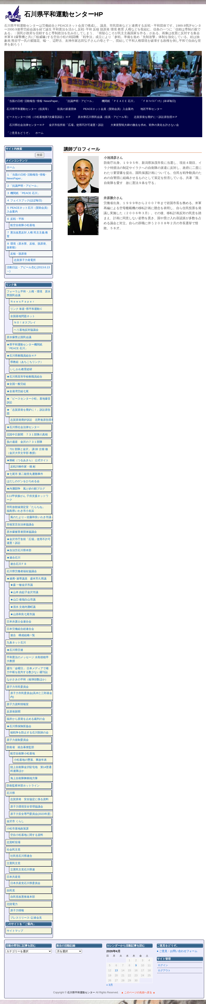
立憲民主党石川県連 (22, 869)
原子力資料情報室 (18, 704)
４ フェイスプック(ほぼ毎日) (24, 200)
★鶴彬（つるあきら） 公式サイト (28, 460)
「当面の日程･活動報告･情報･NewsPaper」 (34, 101)
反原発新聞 (13, 711)
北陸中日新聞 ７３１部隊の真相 (27, 434)
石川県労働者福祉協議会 (22, 571)
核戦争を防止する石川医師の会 (29, 732)
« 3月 (109, 984)
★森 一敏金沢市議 (21, 584)
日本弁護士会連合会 (19, 621)
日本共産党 (13, 876)
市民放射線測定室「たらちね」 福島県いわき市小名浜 (28, 508)
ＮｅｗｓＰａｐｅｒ (22, 301)
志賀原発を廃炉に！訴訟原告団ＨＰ (156, 117)
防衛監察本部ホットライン (23, 785)
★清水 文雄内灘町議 (23, 606)
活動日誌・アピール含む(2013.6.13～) (28, 269)
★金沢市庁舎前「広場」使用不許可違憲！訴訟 (28, 541)
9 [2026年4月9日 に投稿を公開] (136, 965)
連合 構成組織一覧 (22, 635)
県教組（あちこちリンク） (26, 361)
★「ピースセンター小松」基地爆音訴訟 (28, 400)
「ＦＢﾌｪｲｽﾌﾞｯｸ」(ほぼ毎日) (158, 101)
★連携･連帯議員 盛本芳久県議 (26, 578)
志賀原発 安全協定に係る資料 (29, 799)
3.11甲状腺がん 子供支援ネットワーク (27, 497)
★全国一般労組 (16, 383)
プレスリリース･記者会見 (26, 917)
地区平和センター (150, 109)
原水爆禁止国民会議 (19, 337)
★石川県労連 (15, 649)
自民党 (11, 890)
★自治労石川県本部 (19, 550)
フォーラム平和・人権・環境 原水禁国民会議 (28, 293)
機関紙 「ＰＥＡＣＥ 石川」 (117, 101)
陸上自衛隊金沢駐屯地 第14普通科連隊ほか (31, 769)
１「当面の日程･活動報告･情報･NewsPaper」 (27, 176)
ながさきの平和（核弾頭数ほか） (27, 679)
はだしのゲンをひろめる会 (23, 481)
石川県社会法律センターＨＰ (26, 124)
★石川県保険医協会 (19, 726)
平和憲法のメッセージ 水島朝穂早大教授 (28, 659)
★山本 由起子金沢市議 (24, 592)
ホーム (39, 132)
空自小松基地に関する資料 (26, 834)
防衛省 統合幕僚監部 (20, 747)
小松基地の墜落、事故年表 (30, 759)
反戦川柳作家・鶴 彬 (23, 466)
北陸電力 (12, 904)
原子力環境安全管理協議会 (26, 806)
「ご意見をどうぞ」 (19, 132)
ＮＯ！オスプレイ (25, 322)
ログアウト (164, 970)
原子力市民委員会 (18, 686)
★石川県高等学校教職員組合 (24, 376)
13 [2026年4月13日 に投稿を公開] (116, 970)
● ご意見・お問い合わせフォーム (177, 951)
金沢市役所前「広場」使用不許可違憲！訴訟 (76, 124)
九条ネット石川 (16, 642)
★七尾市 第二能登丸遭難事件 (25, 473)
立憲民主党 (13, 863)
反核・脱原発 (18, 253)
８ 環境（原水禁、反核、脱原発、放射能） (28, 245)
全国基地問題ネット (22, 316)
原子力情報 (17, 910)
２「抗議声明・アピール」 (23, 185)
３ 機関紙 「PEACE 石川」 (23, 193)
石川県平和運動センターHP (63, 14)
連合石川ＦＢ (18, 563)
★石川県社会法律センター (23, 427)
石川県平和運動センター (81, 992)
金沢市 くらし (15, 821)
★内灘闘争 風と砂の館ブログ (26, 488)
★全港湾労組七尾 (18, 391)
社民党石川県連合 (21, 855)
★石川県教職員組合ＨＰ (22, 355)
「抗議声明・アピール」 (80, 101)
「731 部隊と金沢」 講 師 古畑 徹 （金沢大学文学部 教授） (27, 451)
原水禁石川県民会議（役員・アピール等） (102, 117)
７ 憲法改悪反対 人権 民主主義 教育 (27, 234)
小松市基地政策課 (18, 828)
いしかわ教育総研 (21, 369)
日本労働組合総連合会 (20, 628)
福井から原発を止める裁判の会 (26, 718)
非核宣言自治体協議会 (20, 524)
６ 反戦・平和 (15, 218)
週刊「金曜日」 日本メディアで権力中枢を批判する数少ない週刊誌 (28, 670)
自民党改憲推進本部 (22, 896)
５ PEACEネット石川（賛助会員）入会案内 (28, 209)
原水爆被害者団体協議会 (22, 531)
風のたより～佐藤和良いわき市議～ (32, 517)
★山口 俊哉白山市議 (23, 599)
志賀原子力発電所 (25, 260)
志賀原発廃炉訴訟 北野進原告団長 (32, 419)
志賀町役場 (13, 842)
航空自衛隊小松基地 (22, 225)
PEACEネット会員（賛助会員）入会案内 (107, 109)
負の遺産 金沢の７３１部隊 (24, 441)
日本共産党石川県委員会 (25, 883)
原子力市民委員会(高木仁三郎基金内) (31, 694)
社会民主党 (13, 849)
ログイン (163, 965)
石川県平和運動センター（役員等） (28, 109)
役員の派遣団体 (65, 109)
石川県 (11, 792)
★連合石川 (13, 557)
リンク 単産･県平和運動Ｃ (26, 308)
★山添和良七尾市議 (22, 614)
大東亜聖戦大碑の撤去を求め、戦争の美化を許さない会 (143, 124)
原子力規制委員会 (18, 739)
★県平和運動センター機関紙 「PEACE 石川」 (24, 346)
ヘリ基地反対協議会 (26, 329)
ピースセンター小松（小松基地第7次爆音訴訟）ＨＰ (39, 117)
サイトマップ (15, 930)
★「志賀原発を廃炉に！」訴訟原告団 (28, 411)
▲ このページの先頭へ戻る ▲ (138, 992)
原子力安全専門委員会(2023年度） (31, 813)
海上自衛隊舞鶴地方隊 (24, 778)
